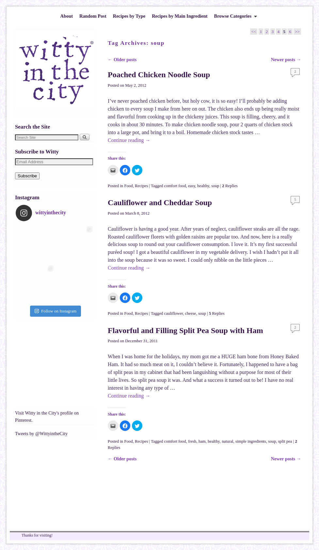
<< (253, 31)
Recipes (141, 186)
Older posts (122, 59)
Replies (230, 186)
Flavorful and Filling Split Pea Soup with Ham (185, 330)
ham (202, 441)
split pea (285, 441)
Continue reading (129, 140)
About (66, 16)
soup (215, 186)
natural (227, 441)
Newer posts (286, 59)
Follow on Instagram (55, 311)
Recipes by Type (129, 16)
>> (297, 31)
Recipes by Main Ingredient (179, 16)
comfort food (175, 186)
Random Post (92, 16)
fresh (192, 441)
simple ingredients (250, 441)
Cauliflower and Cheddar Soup (160, 202)
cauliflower (173, 313)
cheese (190, 313)
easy (191, 186)
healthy (203, 186)
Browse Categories (234, 17)
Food (128, 186)
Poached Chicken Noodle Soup (159, 74)
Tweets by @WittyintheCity (41, 433)
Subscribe (27, 175)
